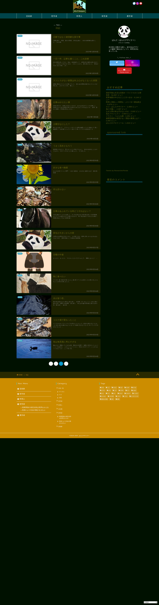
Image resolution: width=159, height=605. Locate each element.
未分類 (60, 408)
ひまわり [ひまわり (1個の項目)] (128, 393)
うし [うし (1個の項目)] (108, 387)
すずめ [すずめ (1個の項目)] (121, 390)
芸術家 (29, 16)
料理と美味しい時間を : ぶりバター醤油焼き (123, 102)
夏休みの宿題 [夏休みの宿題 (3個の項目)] (105, 399)
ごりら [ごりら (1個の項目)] (103, 390)
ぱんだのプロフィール (115, 123)
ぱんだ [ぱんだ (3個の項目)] (120, 393)
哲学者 (54, 16)
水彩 (60, 398)
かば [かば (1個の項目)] (121, 387)
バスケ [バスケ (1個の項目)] (118, 396)
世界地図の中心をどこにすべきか (119, 97)
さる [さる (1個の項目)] (109, 390)
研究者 (105, 16)
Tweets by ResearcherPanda (117, 170)
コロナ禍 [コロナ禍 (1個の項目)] (111, 396)
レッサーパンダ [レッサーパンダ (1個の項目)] (134, 396)
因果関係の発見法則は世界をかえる (35, 407)
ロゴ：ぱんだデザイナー (115, 107)
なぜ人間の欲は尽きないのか (117, 111)
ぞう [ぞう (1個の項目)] (128, 390)
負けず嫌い (110, 109)
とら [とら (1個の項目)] (103, 393)
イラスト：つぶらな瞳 (115, 116)
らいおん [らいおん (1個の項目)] (104, 396)
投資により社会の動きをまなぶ (33, 410)
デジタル (62, 391)
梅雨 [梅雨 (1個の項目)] (118, 399)
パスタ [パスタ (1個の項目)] (125, 396)
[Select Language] (150, 602)
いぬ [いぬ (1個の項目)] (103, 387)
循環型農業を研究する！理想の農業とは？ (123, 118)
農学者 (130, 16)
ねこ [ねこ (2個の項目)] (114, 393)
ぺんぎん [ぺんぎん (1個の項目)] (136, 393)
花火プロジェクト (113, 114)
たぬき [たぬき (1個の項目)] (134, 390)
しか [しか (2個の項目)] (115, 390)
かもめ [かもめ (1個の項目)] (127, 387)
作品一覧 (60, 388)
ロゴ (60, 394)
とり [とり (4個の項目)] (108, 393)
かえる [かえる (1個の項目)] (114, 387)
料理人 (79, 16)
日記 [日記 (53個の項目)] (112, 399)
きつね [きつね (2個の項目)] (134, 387)
